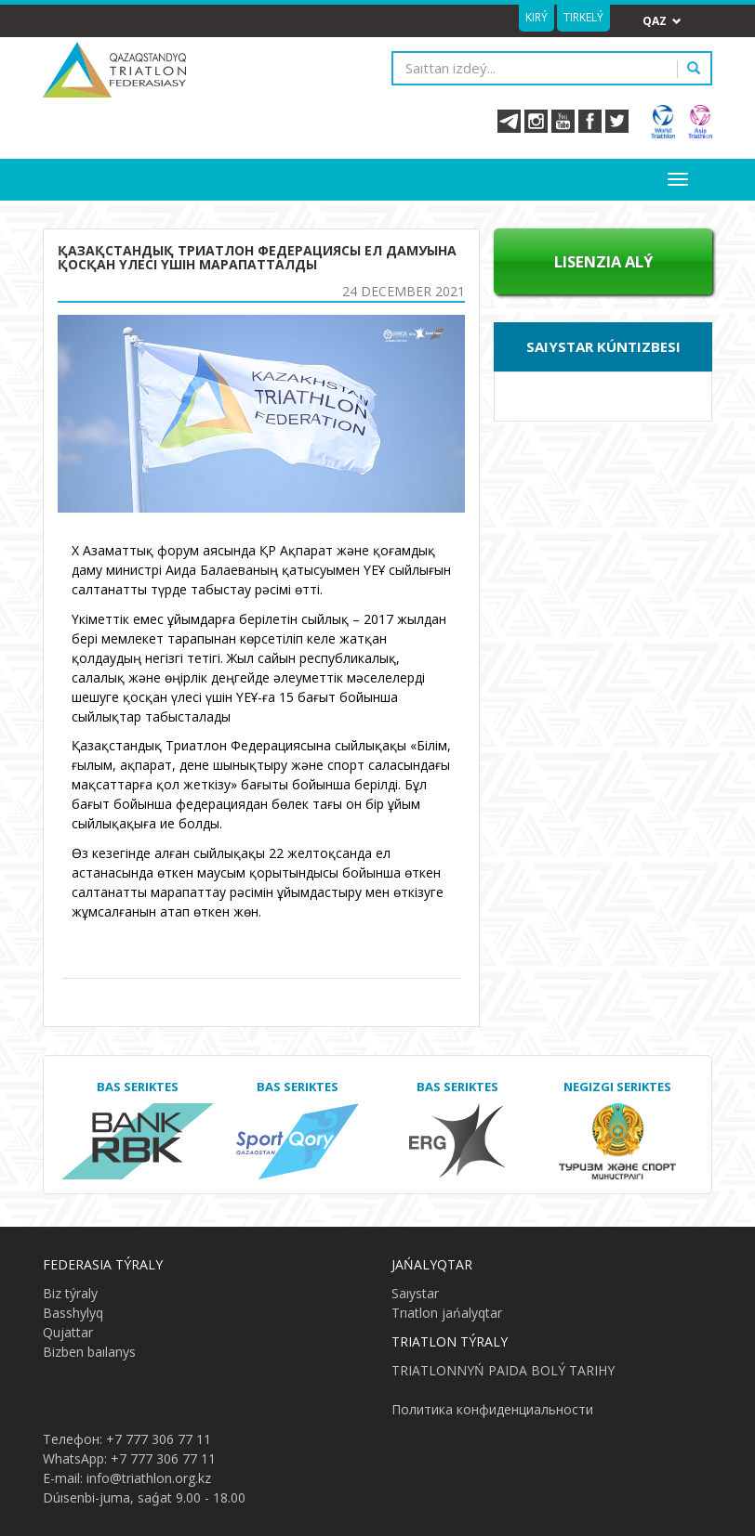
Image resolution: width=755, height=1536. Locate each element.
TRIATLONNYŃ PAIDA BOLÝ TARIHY (503, 1370)
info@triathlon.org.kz (148, 1478)
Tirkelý (583, 17)
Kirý (536, 17)
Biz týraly (70, 1293)
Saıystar (415, 1293)
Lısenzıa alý (603, 261)
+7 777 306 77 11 (158, 1439)
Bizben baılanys (89, 1351)
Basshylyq (73, 1312)
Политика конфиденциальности (492, 1409)
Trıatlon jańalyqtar (446, 1312)
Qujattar (68, 1332)
